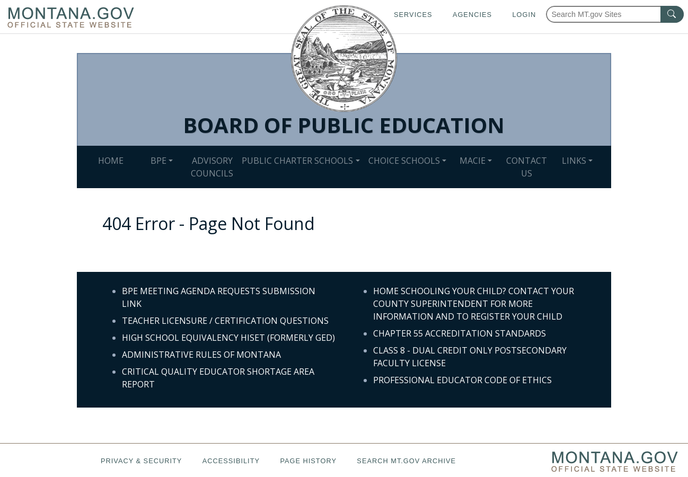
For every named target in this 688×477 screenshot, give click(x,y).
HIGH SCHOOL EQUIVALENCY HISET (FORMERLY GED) (228, 337)
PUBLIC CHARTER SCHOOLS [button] (297, 160)
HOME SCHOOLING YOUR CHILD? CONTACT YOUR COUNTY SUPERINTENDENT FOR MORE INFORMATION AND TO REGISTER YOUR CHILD (473, 303)
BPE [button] (158, 160)
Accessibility (231, 461)
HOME (111, 160)
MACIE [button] (473, 160)
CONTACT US (526, 167)
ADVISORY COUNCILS (212, 167)
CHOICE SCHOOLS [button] (404, 160)
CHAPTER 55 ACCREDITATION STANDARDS (459, 333)
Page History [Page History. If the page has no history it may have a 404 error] (308, 461)
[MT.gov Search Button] (672, 14)
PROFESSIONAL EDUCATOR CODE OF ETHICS (462, 380)
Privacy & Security (141, 461)
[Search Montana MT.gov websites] (615, 14)
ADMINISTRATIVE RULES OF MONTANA (201, 354)
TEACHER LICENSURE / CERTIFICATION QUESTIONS (225, 320)
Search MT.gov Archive (406, 461)
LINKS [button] (574, 160)
